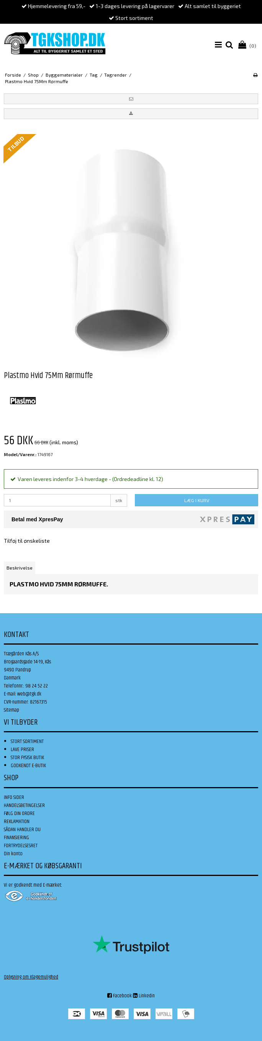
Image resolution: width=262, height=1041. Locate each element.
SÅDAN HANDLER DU (22, 829)
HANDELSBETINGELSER (24, 805)
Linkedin (144, 996)
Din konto (13, 853)
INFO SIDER (14, 797)
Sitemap (11, 710)
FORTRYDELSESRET (21, 845)
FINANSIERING (16, 837)
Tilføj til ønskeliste (27, 540)
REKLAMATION (16, 821)
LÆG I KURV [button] (196, 500)
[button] (131, 98)
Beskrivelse (20, 567)
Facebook (119, 996)
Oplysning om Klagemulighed (31, 977)
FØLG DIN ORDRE (19, 813)
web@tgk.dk (29, 694)
